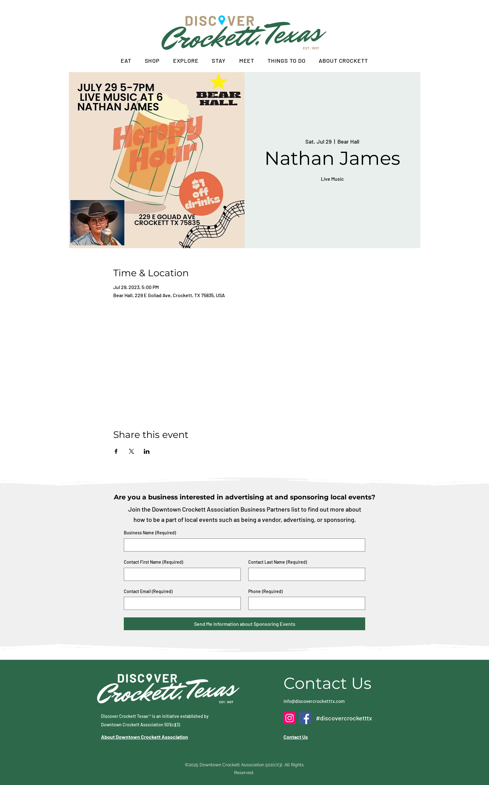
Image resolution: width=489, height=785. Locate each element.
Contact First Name (153, 562)
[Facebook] (305, 718)
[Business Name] (242, 545)
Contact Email (148, 591)
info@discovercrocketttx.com (314, 701)
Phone (265, 591)
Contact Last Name (277, 562)
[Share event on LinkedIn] (147, 451)
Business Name (150, 533)
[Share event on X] (131, 451)
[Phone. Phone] (305, 603)
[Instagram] (289, 718)
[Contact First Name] (180, 574)
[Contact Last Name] (305, 574)
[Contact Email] (180, 603)
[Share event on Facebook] (116, 451)
